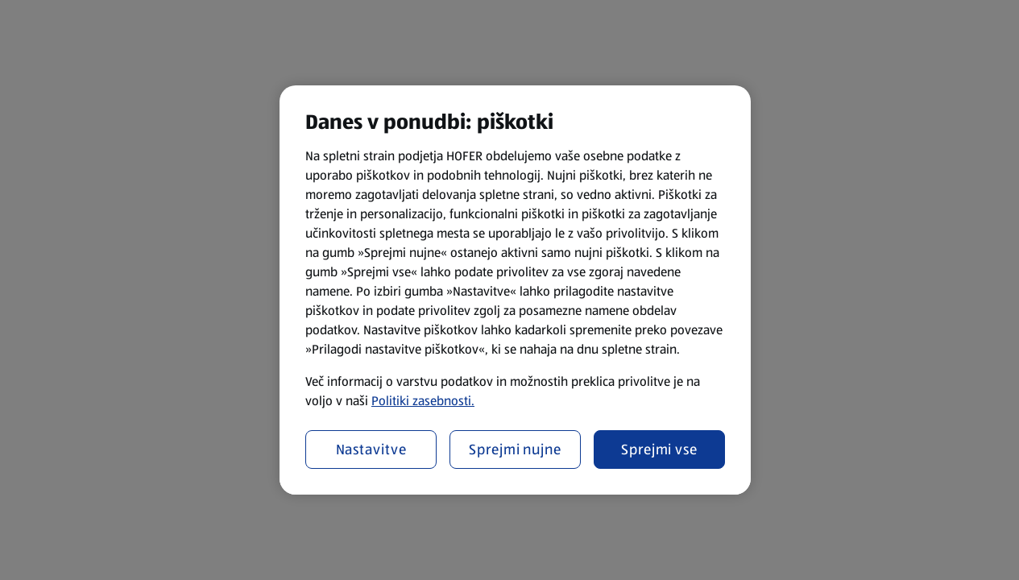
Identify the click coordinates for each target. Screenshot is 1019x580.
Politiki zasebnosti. (422, 401)
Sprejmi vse (659, 449)
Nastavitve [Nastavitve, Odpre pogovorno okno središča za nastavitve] (371, 449)
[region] (515, 290)
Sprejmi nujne (515, 449)
